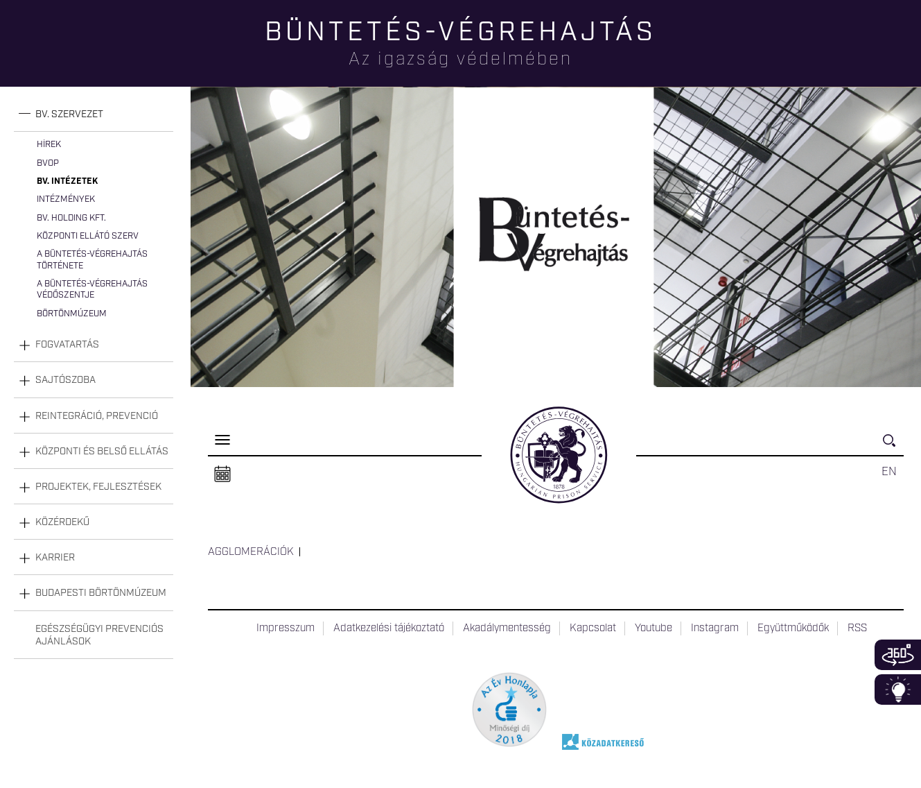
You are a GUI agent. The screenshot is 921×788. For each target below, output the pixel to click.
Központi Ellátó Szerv (88, 236)
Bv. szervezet (69, 114)
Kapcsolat (593, 628)
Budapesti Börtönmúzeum (100, 593)
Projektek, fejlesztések (98, 487)
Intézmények (66, 199)
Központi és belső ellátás (101, 451)
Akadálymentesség (507, 628)
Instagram (715, 628)
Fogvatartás (67, 345)
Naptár (222, 474)
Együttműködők (793, 628)
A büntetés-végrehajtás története (92, 259)
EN (889, 471)
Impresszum (285, 628)
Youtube (653, 628)
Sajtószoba (65, 380)
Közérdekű (62, 522)
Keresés (893, 446)
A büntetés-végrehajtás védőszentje (92, 289)
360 (898, 655)
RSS (857, 628)
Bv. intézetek (67, 181)
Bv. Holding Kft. (71, 218)
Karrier (55, 557)
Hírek (49, 145)
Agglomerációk (251, 552)
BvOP (48, 163)
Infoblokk (898, 689)
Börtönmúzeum (72, 314)
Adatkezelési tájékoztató (388, 628)
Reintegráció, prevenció (96, 416)
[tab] (93, 115)
